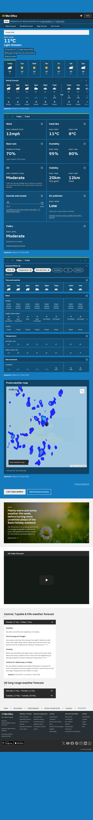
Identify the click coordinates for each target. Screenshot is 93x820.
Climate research (39, 722)
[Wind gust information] (41, 124)
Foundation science (40, 726)
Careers (67, 724)
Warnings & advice (25, 719)
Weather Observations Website (9, 729)
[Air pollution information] (84, 196)
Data (51, 724)
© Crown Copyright (86, 749)
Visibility (78, 270)
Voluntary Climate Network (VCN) (7, 735)
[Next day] (12, 117)
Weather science (39, 719)
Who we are (68, 717)
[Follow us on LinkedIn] (85, 743)
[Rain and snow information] (86, 359)
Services (52, 714)
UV (68, 270)
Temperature (24, 270)
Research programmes (41, 714)
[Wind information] (86, 295)
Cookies (84, 719)
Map (42, 26)
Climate (22, 724)
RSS (83, 726)
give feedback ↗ (48, 21)
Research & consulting (56, 726)
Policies (84, 714)
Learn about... (24, 729)
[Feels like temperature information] (84, 124)
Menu (88, 16)
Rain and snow (41, 270)
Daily (10, 26)
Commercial (68, 719)
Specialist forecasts (26, 726)
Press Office (69, 722)
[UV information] (41, 167)
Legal (84, 722)
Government (53, 717)
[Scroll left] (81, 80)
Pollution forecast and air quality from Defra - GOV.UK (65, 216)
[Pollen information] (84, 226)
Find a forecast (24, 717)
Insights (51, 729)
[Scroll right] (86, 80)
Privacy (84, 724)
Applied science (38, 724)
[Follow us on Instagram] (81, 743)
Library (36, 729)
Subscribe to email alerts (72, 731)
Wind (9, 270)
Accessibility (86, 717)
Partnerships (69, 726)
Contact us (68, 729)
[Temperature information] (86, 336)
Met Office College (7, 717)
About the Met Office (71, 714)
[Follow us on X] (63, 743)
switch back (60, 21)
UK (55, 26)
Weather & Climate (26, 714)
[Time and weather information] (86, 280)
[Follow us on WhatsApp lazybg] (89, 743)
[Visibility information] (84, 167)
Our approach (38, 717)
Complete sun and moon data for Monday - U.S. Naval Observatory (23, 210)
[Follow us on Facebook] (72, 743)
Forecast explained (81, 484)
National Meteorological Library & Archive (8, 723)
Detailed (26, 26)
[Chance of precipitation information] (41, 143)
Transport (52, 719)
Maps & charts (24, 722)
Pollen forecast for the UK (15, 246)
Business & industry (55, 722)
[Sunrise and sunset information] (41, 196)
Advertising (52, 731)
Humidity (57, 270)
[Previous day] (7, 117)
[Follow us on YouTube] (68, 743)
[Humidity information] (84, 143)
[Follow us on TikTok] (76, 743)
